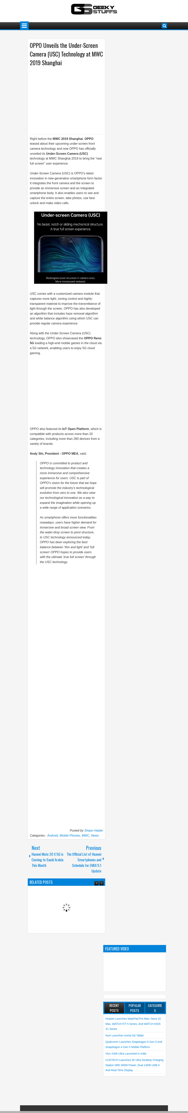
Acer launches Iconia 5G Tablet (124, 1035)
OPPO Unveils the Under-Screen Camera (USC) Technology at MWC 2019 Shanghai (66, 54)
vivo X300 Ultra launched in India (125, 1053)
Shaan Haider (93, 830)
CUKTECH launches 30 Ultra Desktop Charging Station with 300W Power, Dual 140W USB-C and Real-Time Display (134, 1065)
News (95, 835)
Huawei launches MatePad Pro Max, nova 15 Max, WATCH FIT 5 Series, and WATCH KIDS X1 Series (133, 1023)
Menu (24, 25)
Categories (155, 1008)
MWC (85, 835)
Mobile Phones (70, 835)
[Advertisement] (62, 100)
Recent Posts (114, 1008)
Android (52, 835)
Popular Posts (135, 1008)
